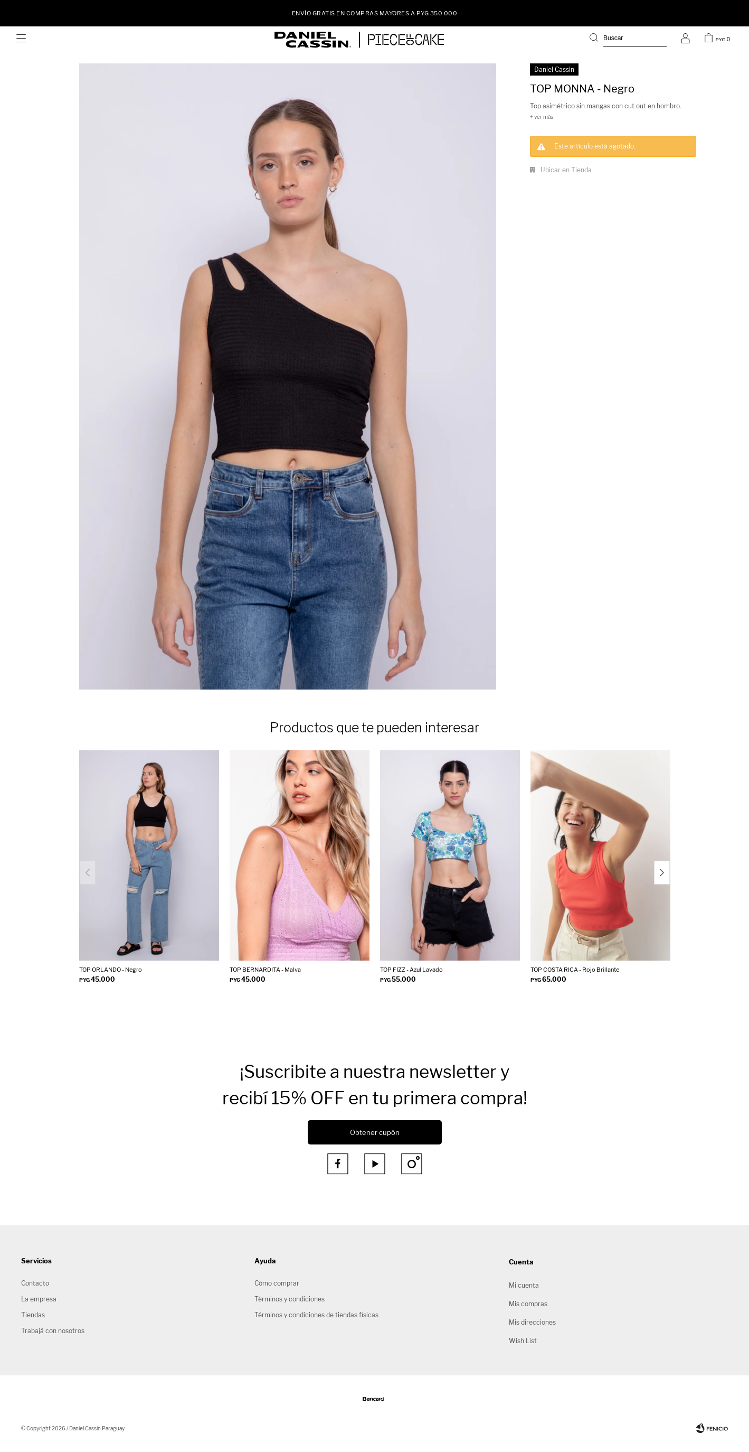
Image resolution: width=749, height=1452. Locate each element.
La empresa (38, 1299)
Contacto (35, 1283)
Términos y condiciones (289, 1299)
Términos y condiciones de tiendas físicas (316, 1315)
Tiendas (33, 1315)
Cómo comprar (276, 1283)
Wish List (523, 1341)
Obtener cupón (375, 1132)
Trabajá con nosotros (52, 1331)
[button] (628, 39)
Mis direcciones (532, 1322)
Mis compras (528, 1304)
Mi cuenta (524, 1285)
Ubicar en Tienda (566, 170)
